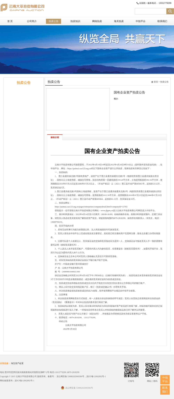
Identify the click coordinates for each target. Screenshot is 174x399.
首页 (156, 82)
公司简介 (32, 21)
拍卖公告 (53, 21)
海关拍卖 (119, 21)
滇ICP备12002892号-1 (24, 380)
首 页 (10, 21)
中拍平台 (140, 21)
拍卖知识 (75, 21)
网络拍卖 (97, 21)
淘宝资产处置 (17, 363)
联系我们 (162, 21)
